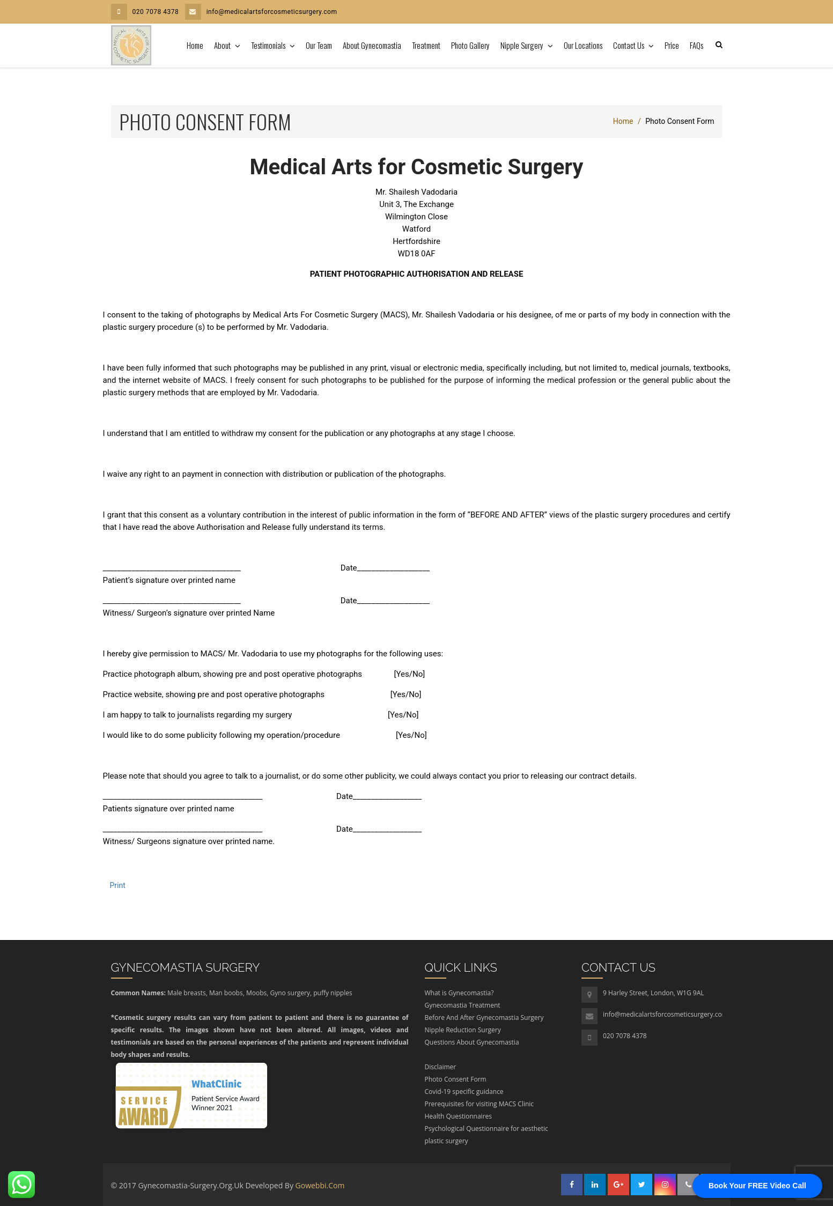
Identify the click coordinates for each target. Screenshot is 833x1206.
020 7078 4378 (145, 12)
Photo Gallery (470, 45)
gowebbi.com (320, 1185)
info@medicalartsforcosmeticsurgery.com (261, 12)
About (223, 45)
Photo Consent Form (455, 1079)
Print (118, 885)
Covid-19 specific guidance (464, 1091)
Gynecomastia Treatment (462, 1005)
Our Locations (583, 45)
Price (672, 45)
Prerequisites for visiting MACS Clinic (479, 1103)
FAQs (696, 45)
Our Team (319, 45)
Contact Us (629, 45)
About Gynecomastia (372, 45)
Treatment (426, 45)
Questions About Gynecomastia (472, 1042)
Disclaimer (440, 1066)
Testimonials (269, 45)
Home (195, 45)
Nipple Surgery (522, 45)
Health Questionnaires (458, 1116)
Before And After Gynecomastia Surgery (484, 1017)
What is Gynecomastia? (459, 992)
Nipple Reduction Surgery (463, 1029)
